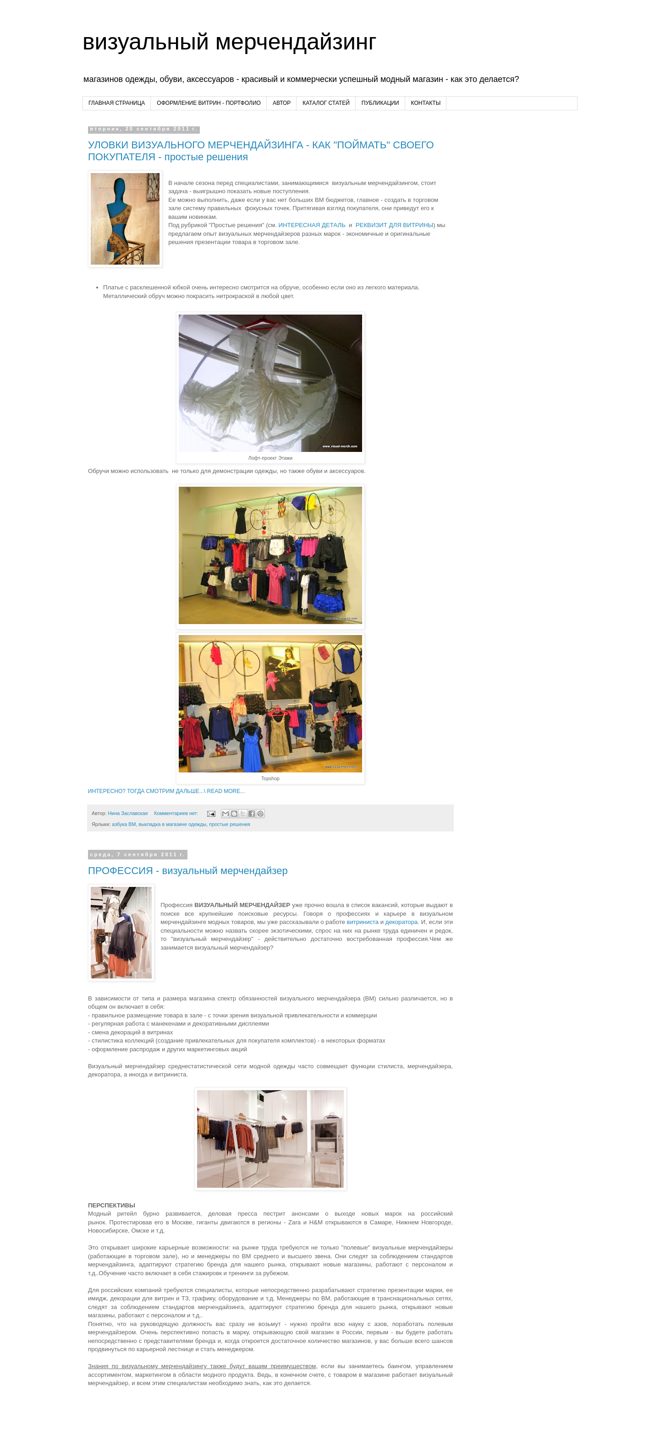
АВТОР (282, 103)
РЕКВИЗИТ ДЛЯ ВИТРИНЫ (394, 225)
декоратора (401, 921)
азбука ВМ (124, 824)
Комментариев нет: (176, 813)
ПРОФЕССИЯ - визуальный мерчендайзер (188, 870)
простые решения (229, 824)
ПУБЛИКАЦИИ (380, 103)
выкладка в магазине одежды (172, 824)
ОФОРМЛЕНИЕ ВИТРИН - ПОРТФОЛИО (209, 103)
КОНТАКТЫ (426, 103)
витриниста (362, 921)
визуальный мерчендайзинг (229, 41)
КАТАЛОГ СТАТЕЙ (326, 103)
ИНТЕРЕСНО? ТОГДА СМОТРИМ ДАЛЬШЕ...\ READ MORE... (166, 791)
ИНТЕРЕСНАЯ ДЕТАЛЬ (312, 225)
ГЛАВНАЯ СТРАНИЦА (116, 103)
